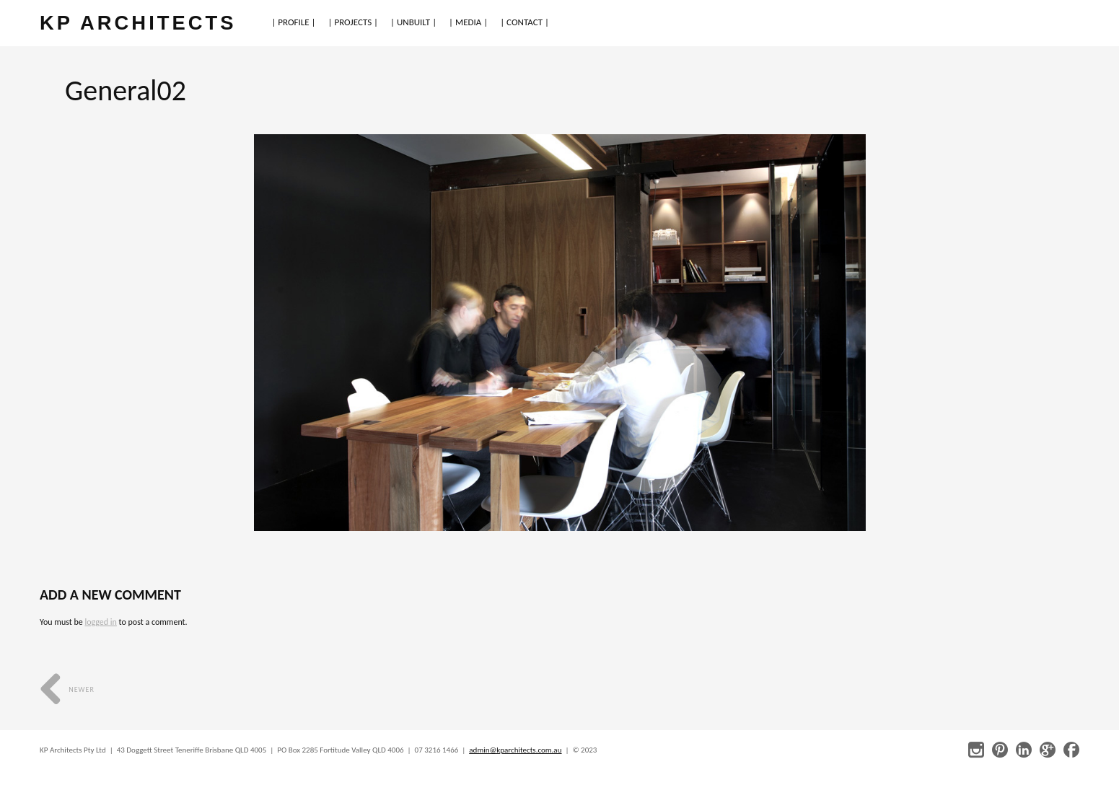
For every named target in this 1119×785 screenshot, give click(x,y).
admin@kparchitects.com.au (515, 750)
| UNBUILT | (413, 22)
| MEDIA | (468, 22)
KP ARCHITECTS (138, 23)
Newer (67, 689)
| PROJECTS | (353, 22)
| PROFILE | (293, 22)
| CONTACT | (524, 22)
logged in (100, 622)
